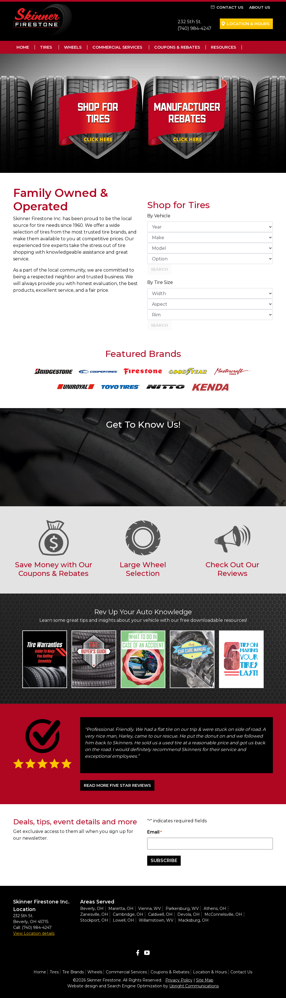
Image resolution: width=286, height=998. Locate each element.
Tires (46, 47)
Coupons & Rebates (177, 47)
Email (154, 832)
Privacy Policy (178, 980)
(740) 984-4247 (194, 28)
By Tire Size (160, 282)
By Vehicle (158, 215)
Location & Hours (248, 23)
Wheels (73, 47)
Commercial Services (117, 47)
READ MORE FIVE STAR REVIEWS (117, 785)
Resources (223, 47)
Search (159, 269)
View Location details (33, 933)
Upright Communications (194, 985)
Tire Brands (73, 972)
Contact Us (229, 7)
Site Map (204, 980)
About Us (259, 7)
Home (22, 47)
